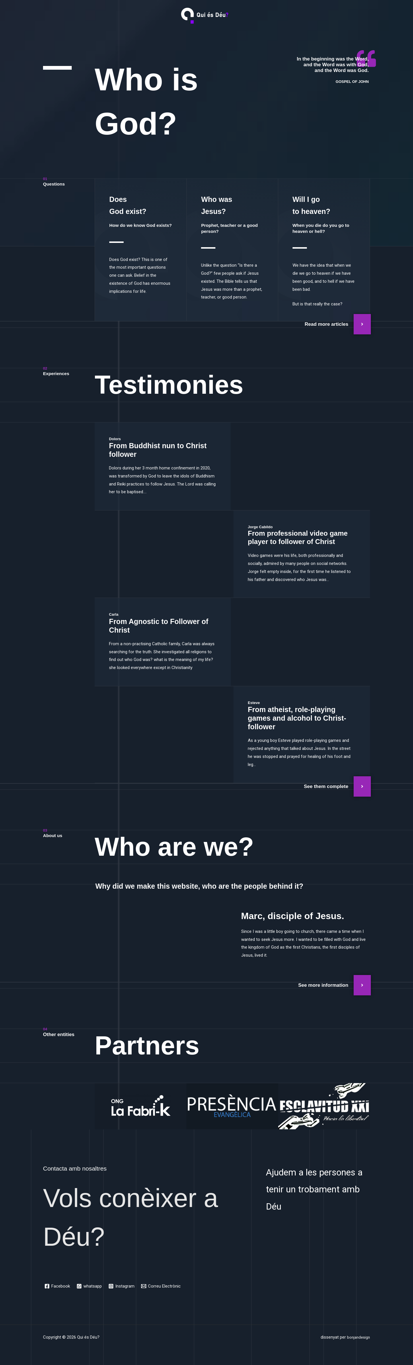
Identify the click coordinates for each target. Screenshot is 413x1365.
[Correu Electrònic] (162, 1286)
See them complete (326, 786)
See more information (323, 985)
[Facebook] (57, 1286)
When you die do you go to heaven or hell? (324, 228)
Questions (55, 184)
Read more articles (326, 324)
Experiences (57, 373)
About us (53, 835)
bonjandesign (357, 1337)
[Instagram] (122, 1286)
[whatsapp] (89, 1286)
